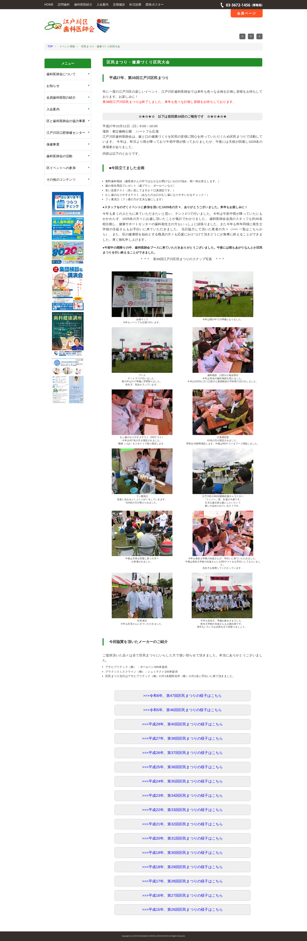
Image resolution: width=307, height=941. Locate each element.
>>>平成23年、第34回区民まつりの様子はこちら (182, 796)
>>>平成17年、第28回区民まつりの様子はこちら (182, 881)
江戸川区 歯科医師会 (77, 28)
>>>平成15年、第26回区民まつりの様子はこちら (182, 910)
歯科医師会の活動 (59, 156)
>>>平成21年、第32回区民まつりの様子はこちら (182, 824)
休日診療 (135, 4)
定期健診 (119, 4)
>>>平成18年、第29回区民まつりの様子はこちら (182, 867)
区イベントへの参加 (61, 168)
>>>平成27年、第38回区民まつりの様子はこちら (182, 738)
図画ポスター (155, 4)
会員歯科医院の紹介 (61, 97)
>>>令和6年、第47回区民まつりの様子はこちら (182, 696)
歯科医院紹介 (83, 4)
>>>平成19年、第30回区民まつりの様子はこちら (182, 853)
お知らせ (52, 86)
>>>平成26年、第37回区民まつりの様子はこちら (182, 753)
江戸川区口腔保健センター (65, 132)
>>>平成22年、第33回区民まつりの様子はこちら (182, 810)
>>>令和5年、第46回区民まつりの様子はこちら (182, 710)
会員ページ (246, 13)
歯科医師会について (61, 74)
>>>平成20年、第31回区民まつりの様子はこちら (182, 838)
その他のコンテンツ (61, 179)
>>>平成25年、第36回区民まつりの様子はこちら (182, 767)
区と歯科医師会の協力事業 (65, 121)
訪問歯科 (64, 4)
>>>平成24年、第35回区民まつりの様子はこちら (182, 781)
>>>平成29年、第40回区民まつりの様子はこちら (182, 724)
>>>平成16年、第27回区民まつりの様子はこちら (182, 895)
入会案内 (103, 4)
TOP (50, 46)
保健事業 (52, 144)
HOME (49, 4)
